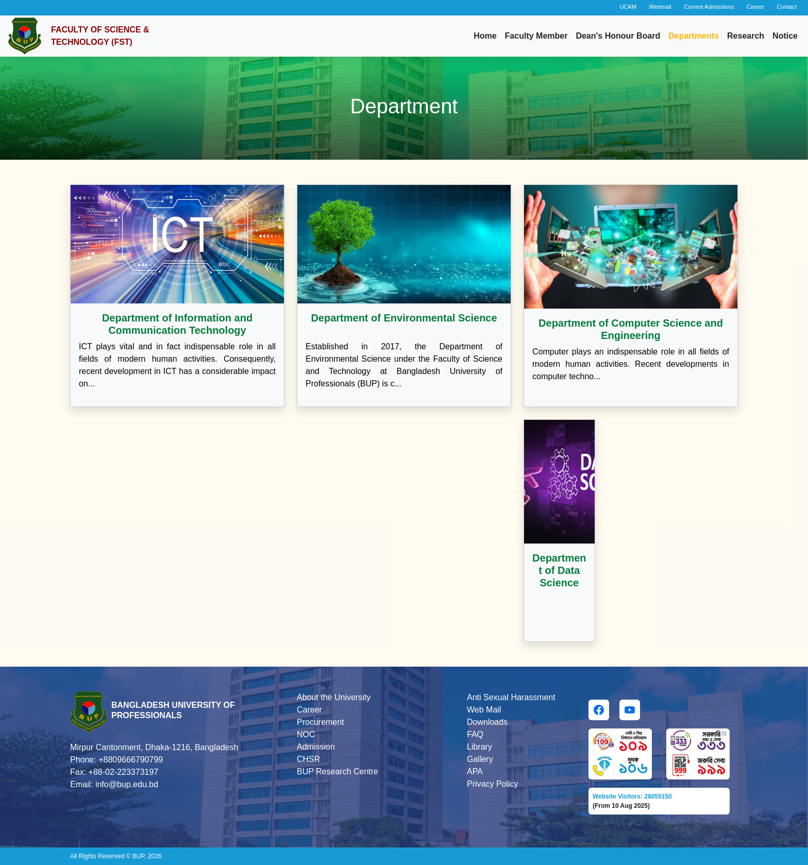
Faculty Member (536, 35)
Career (755, 7)
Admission (316, 746)
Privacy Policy (492, 783)
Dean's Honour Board (618, 35)
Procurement (320, 722)
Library (479, 746)
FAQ (475, 734)
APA (475, 771)
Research (745, 35)
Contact (787, 7)
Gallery (480, 759)
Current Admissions (709, 7)
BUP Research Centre (337, 771)
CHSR (308, 759)
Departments (693, 35)
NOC (306, 734)
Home (485, 35)
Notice (785, 35)
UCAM (627, 7)
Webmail (660, 7)
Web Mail (484, 709)
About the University (334, 697)
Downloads (487, 722)
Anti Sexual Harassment (511, 697)
